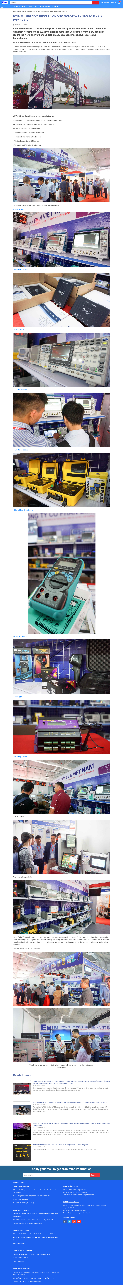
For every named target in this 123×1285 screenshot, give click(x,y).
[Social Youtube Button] (79, 1221)
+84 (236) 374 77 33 (48, 1278)
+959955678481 (81, 1210)
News (35, 7)
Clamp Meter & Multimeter (23, 510)
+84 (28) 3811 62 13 (47, 1219)
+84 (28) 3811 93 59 (34, 1219)
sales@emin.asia (72, 1195)
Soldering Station (20, 757)
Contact (55, 7)
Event (19, 11)
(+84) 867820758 (23, 1199)
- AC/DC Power (18, 330)
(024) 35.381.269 (23, 1196)
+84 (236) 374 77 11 (22, 1278)
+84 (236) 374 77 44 (22, 1281)
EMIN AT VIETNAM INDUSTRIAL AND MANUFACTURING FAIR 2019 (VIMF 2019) (45, 11)
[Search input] (50, 2)
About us (22, 7)
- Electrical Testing (21, 450)
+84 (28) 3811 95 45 (22, 1223)
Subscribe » (95, 1175)
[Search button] (95, 2)
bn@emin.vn (21, 1243)
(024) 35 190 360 (21, 1203)
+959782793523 (71, 1210)
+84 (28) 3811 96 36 (21, 1219)
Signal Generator (20, 390)
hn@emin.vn (35, 1203)
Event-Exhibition (45, 7)
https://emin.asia (89, 1195)
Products (29, 7)
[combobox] (50, 2)
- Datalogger (17, 696)
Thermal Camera (20, 636)
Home (16, 7)
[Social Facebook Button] (65, 1221)
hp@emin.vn (21, 1261)
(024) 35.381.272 (45, 1196)
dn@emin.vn (37, 1281)
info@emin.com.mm (73, 1213)
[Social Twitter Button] (69, 1221)
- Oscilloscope (18, 209)
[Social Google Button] (74, 1221)
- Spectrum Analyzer (20, 270)
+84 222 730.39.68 (23, 1237)
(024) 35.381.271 (34, 1196)
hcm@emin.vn (37, 1223)
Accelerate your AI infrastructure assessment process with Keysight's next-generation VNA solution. (70, 1102)
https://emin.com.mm (92, 1213)
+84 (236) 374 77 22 (35, 1278)
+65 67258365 (82, 1192)
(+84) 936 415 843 (40, 1237)
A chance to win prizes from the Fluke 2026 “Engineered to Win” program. (60, 1145)
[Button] (2, 6)
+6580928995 (70, 1192)
